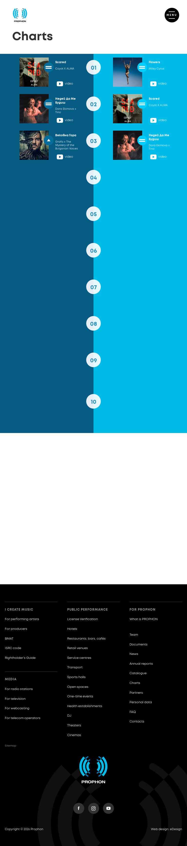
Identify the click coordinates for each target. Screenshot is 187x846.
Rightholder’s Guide (20, 658)
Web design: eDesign (166, 829)
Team (134, 634)
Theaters (74, 725)
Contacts (137, 721)
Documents (139, 644)
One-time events (80, 696)
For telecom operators (22, 718)
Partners (136, 692)
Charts (135, 683)
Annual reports (141, 663)
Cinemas (74, 735)
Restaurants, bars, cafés (86, 638)
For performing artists (22, 619)
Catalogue (138, 673)
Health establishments (84, 706)
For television (15, 699)
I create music (19, 609)
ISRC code (13, 648)
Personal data (141, 702)
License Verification (82, 619)
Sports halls (76, 677)
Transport (75, 667)
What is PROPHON (144, 619)
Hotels (72, 629)
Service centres (79, 658)
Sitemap (10, 745)
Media (11, 679)
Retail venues (77, 648)
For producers (16, 629)
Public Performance (87, 609)
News (134, 654)
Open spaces (77, 687)
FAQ (133, 712)
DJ (69, 715)
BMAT (9, 638)
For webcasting (17, 708)
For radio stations (19, 689)
